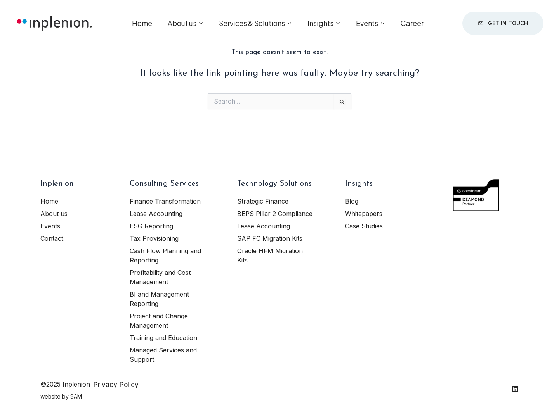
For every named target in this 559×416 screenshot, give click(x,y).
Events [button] (367, 23)
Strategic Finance (262, 201)
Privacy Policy (116, 384)
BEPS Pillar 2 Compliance (274, 213)
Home (142, 23)
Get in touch (503, 23)
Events (50, 226)
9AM (76, 396)
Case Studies (364, 226)
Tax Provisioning (154, 238)
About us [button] (182, 23)
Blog (351, 201)
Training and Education (163, 338)
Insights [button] (320, 23)
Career (412, 23)
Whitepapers (363, 213)
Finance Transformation (165, 201)
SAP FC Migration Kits (269, 238)
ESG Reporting (151, 226)
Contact (51, 238)
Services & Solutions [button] (252, 23)
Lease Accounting (156, 213)
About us (54, 213)
